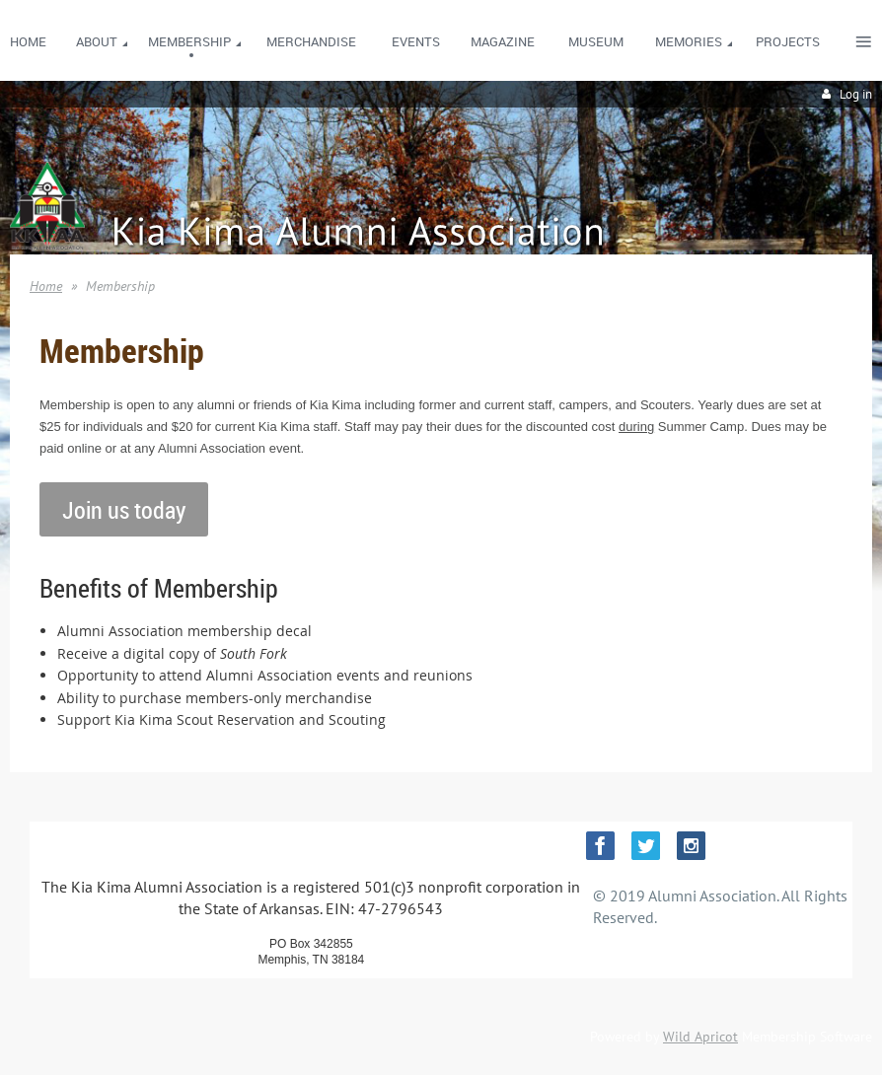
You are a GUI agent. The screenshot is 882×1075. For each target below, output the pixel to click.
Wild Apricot (700, 1036)
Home (46, 286)
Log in (856, 94)
